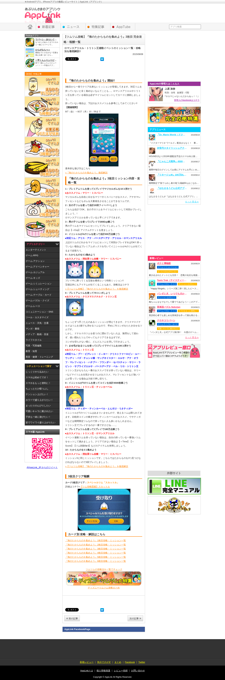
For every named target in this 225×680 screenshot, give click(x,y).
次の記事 (135, 618)
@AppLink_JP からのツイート (42, 467)
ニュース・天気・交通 (37, 323)
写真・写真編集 (34, 345)
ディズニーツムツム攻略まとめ (104, 587)
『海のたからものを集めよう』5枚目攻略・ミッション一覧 (95, 557)
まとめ (117, 662)
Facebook (130, 662)
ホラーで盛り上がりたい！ (39, 400)
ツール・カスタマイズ (37, 317)
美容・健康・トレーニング (39, 356)
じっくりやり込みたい (37, 371)
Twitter (141, 662)
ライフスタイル (34, 340)
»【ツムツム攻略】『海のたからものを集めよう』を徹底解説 (96, 289)
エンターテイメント (36, 249)
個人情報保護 (103, 670)
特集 (98, 26)
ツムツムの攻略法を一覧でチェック (104, 569)
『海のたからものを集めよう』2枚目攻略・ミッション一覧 (95, 544)
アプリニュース (73, 26)
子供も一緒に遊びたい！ (38, 417)
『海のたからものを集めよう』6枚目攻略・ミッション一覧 (95, 561)
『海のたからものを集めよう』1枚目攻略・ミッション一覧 (95, 540)
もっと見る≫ (192, 201)
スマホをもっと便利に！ (38, 383)
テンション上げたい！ (37, 394)
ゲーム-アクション (35, 261)
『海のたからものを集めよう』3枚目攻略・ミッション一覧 (95, 548)
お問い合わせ (138, 670)
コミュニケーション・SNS (39, 311)
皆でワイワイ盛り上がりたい (40, 422)
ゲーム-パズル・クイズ (37, 300)
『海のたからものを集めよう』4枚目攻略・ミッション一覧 (95, 552)
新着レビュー (48, 26)
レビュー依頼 (174, 351)
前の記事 (72, 618)
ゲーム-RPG (32, 255)
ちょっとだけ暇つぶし (37, 388)
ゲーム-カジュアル (35, 272)
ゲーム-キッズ (33, 278)
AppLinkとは (86, 670)
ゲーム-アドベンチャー (37, 266)
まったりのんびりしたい (38, 405)
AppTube (122, 26)
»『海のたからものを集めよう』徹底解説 (86, 172)
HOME (30, 26)
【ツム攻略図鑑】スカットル (95, 486)
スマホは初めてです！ (37, 377)
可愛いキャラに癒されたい (39, 411)
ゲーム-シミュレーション (39, 283)
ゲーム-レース (33, 306)
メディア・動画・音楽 (37, 334)
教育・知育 (31, 351)
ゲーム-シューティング (37, 289)
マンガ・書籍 (32, 328)
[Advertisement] (136, 13)
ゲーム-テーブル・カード (39, 295)
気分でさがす (104, 662)
